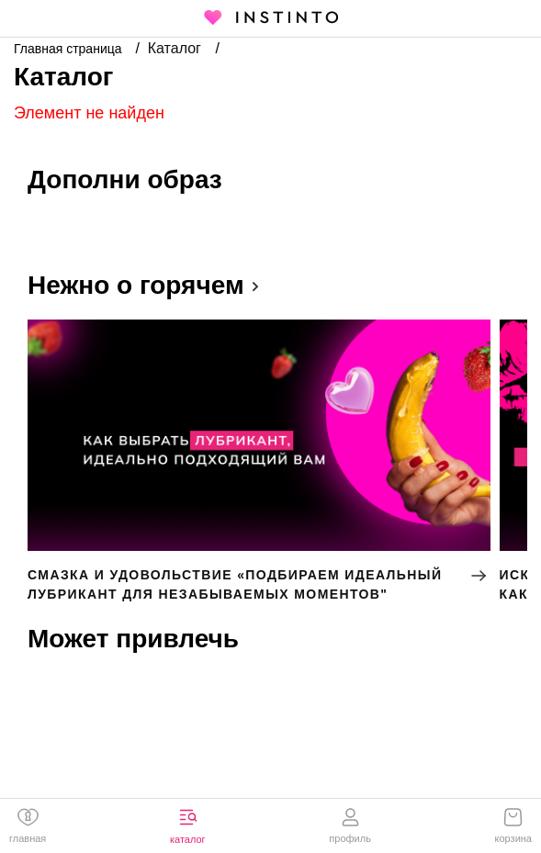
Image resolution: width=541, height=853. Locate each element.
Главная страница (69, 48)
